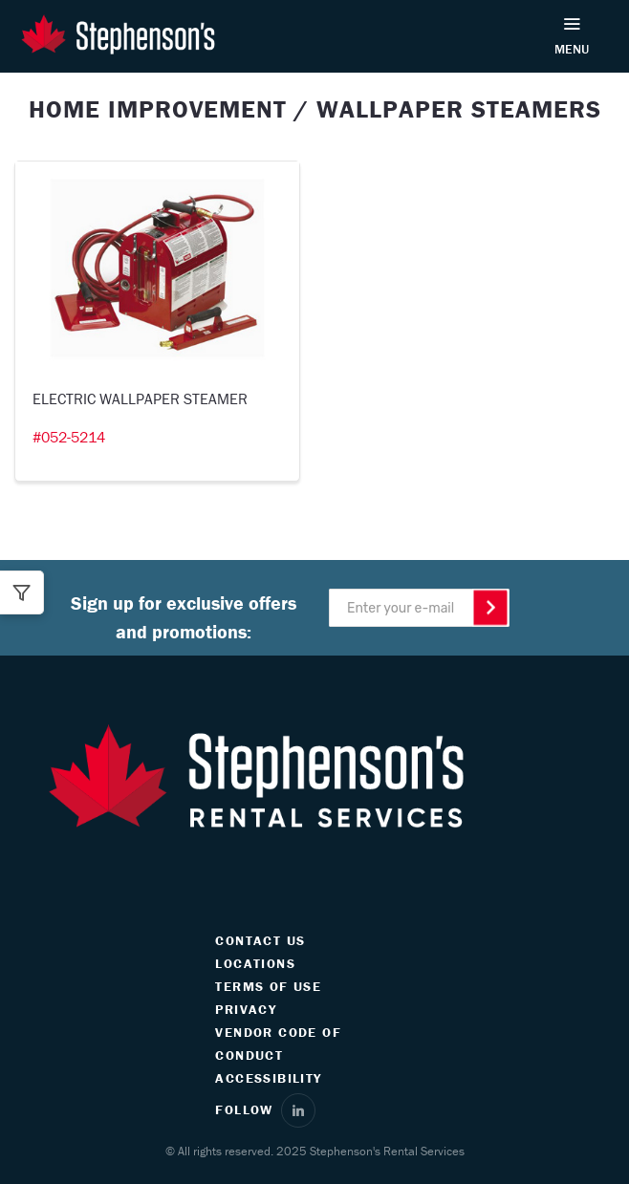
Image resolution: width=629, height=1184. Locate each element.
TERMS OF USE (268, 986)
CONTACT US (260, 940)
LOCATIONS (255, 963)
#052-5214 (69, 436)
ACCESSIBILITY (268, 1078)
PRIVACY (245, 1009)
